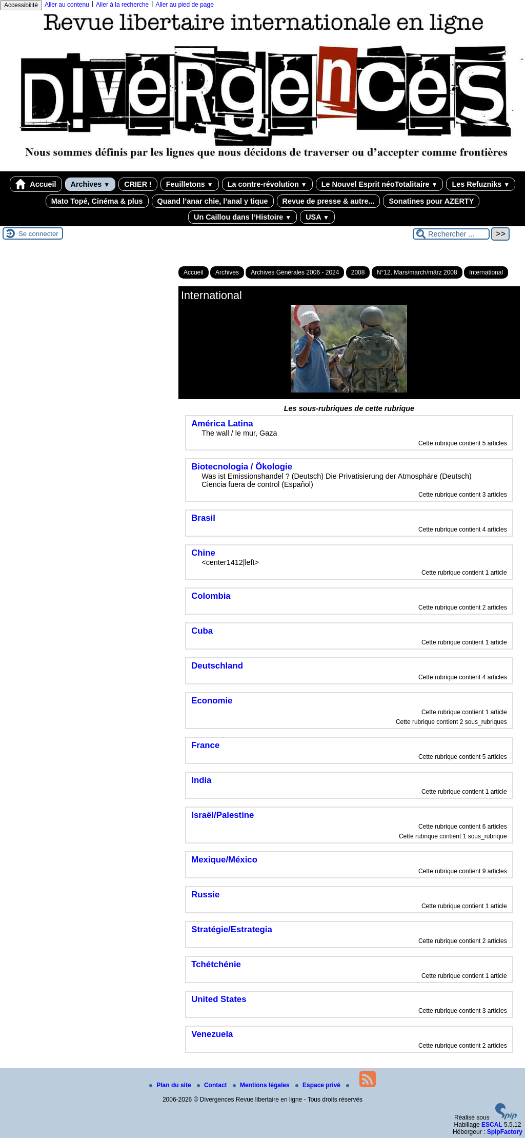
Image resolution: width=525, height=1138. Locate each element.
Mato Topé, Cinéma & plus (97, 201)
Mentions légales (262, 1085)
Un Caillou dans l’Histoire (242, 217)
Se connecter (38, 234)
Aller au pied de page (184, 4)
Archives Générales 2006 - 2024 (295, 272)
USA (317, 217)
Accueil (35, 184)
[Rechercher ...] (451, 234)
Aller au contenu (67, 4)
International (486, 272)
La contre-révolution (267, 184)
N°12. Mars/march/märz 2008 (417, 272)
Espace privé (318, 1085)
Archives (90, 184)
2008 (358, 272)
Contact (213, 1085)
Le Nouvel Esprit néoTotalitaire (379, 184)
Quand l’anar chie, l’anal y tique (212, 201)
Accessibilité (21, 5)
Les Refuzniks (481, 184)
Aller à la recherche (122, 4)
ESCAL (491, 1124)
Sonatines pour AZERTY (431, 201)
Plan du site (171, 1085)
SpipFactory (504, 1131)
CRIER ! (138, 184)
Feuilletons (189, 184)
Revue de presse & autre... (328, 201)
